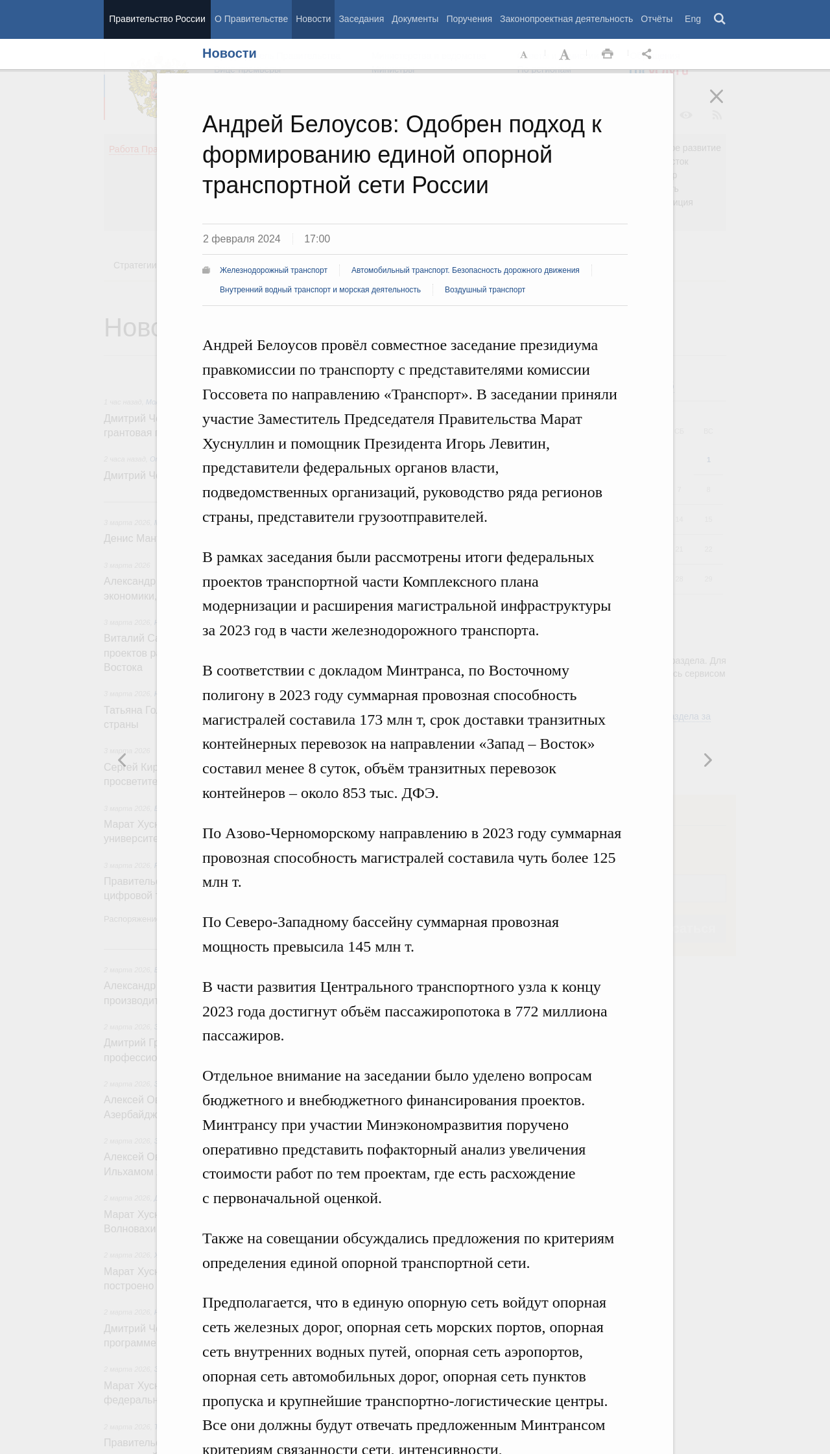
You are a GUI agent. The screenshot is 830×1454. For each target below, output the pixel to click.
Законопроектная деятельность (566, 19)
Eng (693, 19)
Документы (415, 19)
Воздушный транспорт (485, 289)
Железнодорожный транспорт (273, 270)
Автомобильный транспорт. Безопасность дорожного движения (465, 270)
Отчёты (656, 19)
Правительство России (157, 19)
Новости (313, 19)
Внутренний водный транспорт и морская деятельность (320, 289)
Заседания (361, 19)
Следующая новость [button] (122, 759)
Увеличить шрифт (566, 54)
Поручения (469, 19)
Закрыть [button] (725, 105)
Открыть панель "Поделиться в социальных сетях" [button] (649, 54)
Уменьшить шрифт (524, 54)
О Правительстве (251, 19)
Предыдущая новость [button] (707, 759)
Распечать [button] (607, 54)
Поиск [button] (720, 19)
